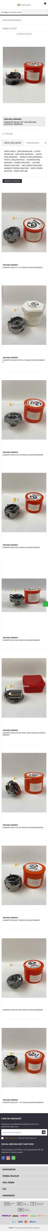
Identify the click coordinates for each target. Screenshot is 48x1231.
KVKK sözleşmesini (11, 1138)
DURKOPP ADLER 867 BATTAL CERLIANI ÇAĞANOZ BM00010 (24, 361)
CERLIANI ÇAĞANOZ (13, 119)
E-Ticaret (16, 1228)
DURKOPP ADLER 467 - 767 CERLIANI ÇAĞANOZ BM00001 (23, 1103)
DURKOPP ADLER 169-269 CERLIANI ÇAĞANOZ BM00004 (23, 828)
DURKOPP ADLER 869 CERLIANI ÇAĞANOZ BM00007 (21, 548)
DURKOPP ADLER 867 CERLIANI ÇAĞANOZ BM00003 (21, 920)
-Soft (10, 1228)
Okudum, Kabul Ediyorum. (19, 1138)
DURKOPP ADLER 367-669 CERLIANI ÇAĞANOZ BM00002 (23, 1010)
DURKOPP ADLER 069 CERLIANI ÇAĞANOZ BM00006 (21, 640)
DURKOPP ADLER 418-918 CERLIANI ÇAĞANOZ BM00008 (23, 455)
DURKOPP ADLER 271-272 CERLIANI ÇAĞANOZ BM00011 (23, 267)
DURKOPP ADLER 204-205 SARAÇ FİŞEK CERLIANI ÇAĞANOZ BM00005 (24, 734)
